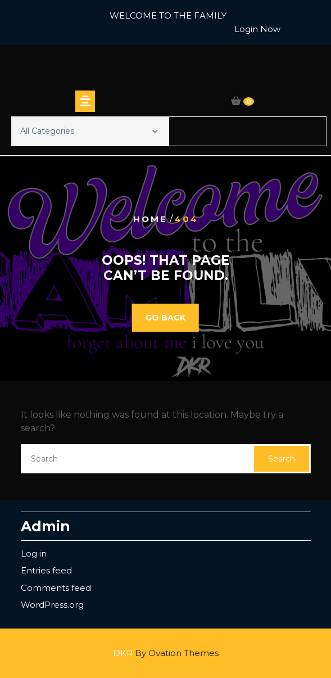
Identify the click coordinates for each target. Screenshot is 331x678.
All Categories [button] (89, 131)
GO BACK (165, 318)
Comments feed (56, 587)
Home (150, 219)
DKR (166, 653)
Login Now (257, 29)
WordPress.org (52, 604)
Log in (34, 553)
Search (281, 459)
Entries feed (46, 570)
